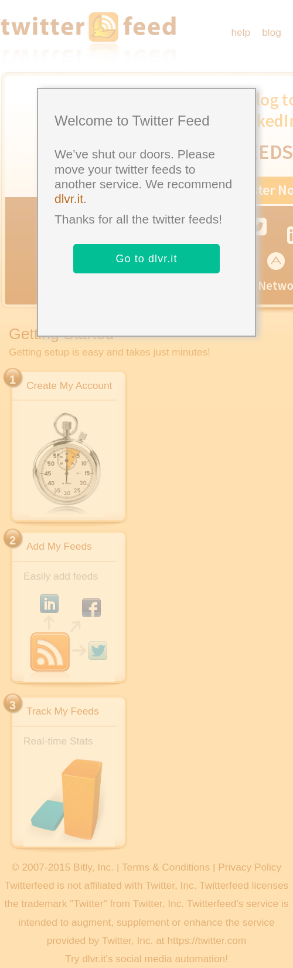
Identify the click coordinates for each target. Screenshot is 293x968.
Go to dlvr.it (146, 259)
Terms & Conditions (166, 867)
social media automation (170, 958)
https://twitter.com (206, 940)
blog (271, 32)
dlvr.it (68, 198)
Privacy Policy (249, 867)
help (240, 32)
